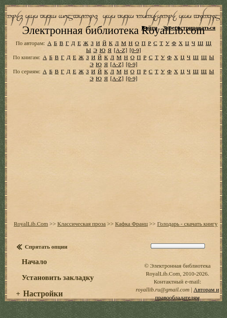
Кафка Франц (131, 230)
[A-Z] (120, 56)
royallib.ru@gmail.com (163, 296)
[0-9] (135, 56)
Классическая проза (81, 230)
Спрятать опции (46, 253)
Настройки (43, 300)
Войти (149, 27)
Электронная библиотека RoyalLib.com (113, 36)
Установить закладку (58, 284)
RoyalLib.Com (31, 230)
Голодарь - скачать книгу (187, 230)
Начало (34, 268)
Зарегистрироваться (189, 27)
